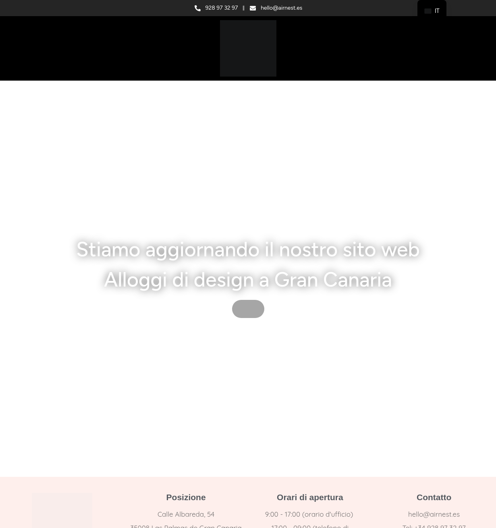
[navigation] (431, 11)
